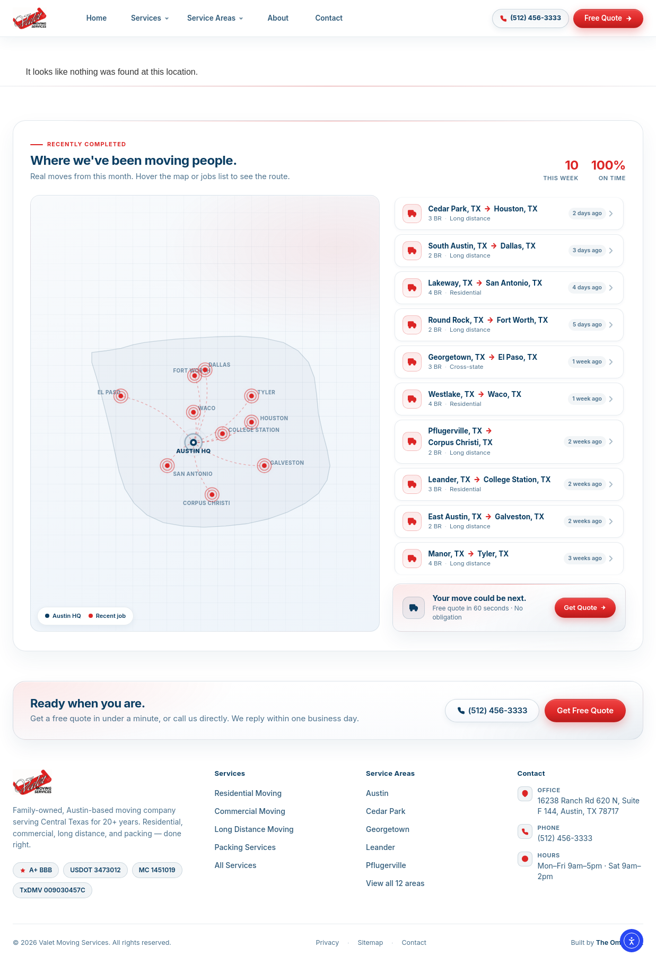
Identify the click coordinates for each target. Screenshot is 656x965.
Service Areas (216, 18)
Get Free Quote (585, 710)
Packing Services (245, 847)
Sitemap (370, 942)
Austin (377, 793)
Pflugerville (386, 865)
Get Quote (585, 607)
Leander (380, 847)
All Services (236, 865)
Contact (329, 18)
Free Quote (608, 18)
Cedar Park (386, 811)
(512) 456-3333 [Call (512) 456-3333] (530, 18)
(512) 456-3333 (565, 838)
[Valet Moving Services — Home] (30, 18)
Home (97, 18)
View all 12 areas (395, 883)
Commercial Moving (250, 811)
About (279, 18)
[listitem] (509, 213)
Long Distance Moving (254, 829)
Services (151, 18)
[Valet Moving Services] (101, 782)
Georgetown (387, 829)
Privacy (327, 942)
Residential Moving (248, 793)
